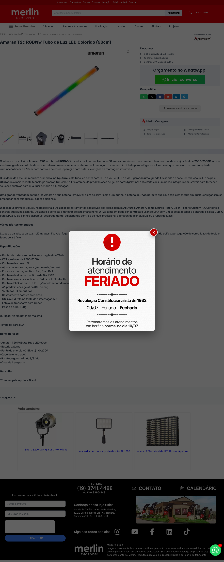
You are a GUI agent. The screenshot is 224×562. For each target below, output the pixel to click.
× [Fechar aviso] (153, 232)
